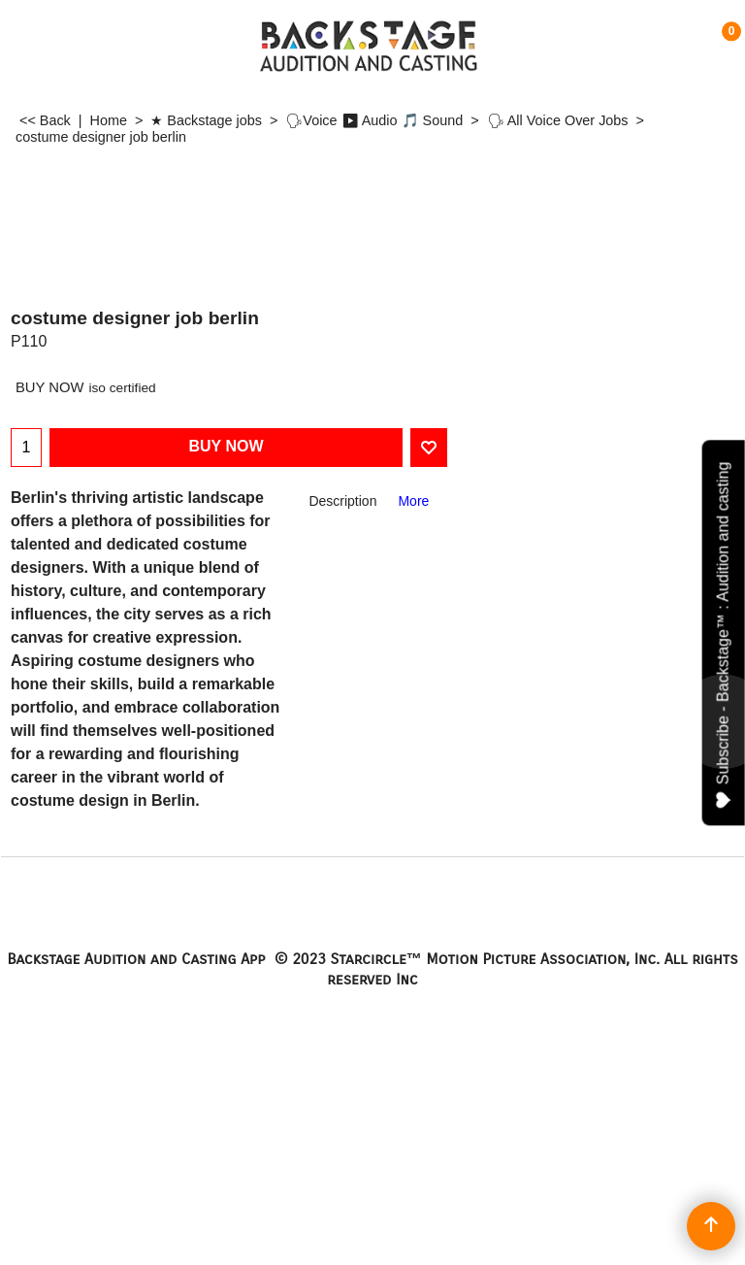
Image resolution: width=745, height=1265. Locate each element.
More (413, 501)
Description (342, 501)
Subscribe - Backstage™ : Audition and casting (723, 634)
